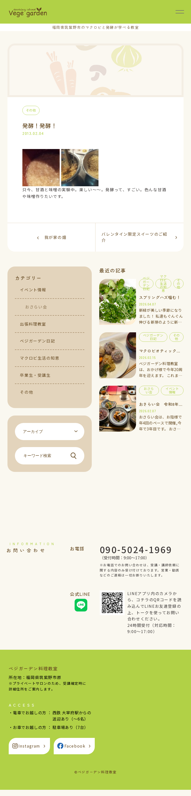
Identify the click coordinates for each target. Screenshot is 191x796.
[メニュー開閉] (180, 11)
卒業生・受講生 (35, 381)
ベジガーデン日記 (37, 347)
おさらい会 (36, 313)
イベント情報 (33, 296)
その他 (26, 398)
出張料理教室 (33, 330)
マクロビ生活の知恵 (39, 364)
